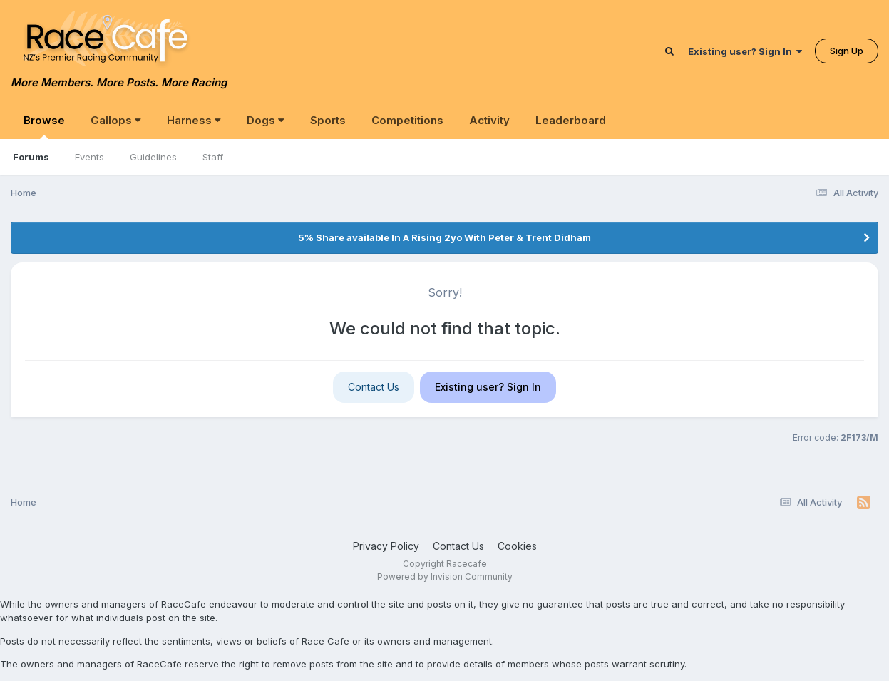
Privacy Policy (386, 546)
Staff (212, 157)
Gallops (116, 120)
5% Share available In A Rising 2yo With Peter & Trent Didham (444, 237)
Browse (44, 126)
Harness (194, 120)
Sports (328, 120)
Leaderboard (570, 120)
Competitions (407, 120)
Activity (489, 120)
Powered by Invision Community (445, 576)
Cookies (517, 546)
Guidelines (153, 157)
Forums (31, 157)
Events (89, 157)
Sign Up (846, 50)
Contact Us (373, 387)
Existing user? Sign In (745, 51)
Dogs (265, 120)
